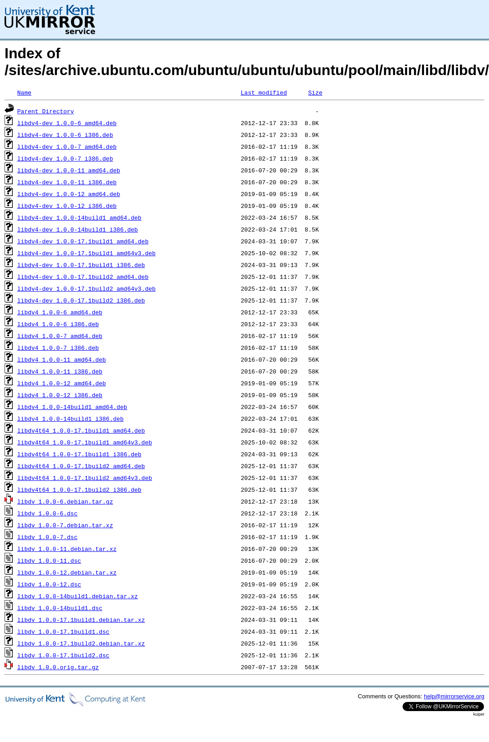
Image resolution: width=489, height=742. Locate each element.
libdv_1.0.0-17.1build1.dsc (63, 631)
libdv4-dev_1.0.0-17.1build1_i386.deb (81, 265)
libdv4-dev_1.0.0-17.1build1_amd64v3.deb (86, 253)
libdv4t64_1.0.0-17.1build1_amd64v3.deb (84, 442)
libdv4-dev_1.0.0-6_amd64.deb (66, 123)
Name (24, 92)
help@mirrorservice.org (454, 696)
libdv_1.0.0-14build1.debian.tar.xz (77, 596)
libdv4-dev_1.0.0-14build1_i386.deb (77, 229)
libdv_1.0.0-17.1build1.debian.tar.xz (81, 620)
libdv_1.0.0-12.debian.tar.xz (66, 572)
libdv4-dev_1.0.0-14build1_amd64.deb (79, 217)
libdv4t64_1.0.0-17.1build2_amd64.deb (81, 466)
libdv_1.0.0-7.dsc (47, 537)
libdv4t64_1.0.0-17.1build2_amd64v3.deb (84, 478)
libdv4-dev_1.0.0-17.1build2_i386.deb (81, 300)
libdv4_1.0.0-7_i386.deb (58, 347)
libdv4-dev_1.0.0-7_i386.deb (65, 158)
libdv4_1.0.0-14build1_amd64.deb (72, 407)
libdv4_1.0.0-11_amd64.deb (61, 359)
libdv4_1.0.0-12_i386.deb (59, 395)
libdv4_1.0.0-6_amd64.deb (59, 312)
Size (315, 92)
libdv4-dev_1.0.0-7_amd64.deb (66, 146)
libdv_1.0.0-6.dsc (47, 513)
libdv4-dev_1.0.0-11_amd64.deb (68, 170)
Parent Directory (45, 111)
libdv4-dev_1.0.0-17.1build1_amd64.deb (83, 241)
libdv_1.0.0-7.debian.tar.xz (65, 525)
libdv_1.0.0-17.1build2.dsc (63, 655)
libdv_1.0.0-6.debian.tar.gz (65, 501)
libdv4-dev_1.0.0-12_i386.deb (66, 206)
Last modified (264, 92)
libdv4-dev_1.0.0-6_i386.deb (65, 135)
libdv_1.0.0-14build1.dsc (59, 608)
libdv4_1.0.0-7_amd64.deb (59, 336)
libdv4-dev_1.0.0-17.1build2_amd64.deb (83, 277)
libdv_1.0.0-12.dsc (49, 584)
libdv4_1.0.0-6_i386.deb (58, 324)
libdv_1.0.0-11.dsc (49, 560)
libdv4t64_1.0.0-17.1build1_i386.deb (79, 454)
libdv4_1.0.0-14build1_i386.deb (70, 418)
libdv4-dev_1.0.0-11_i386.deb (66, 182)
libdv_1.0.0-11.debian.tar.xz (66, 549)
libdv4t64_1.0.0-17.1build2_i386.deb (79, 489)
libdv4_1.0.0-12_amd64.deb (61, 383)
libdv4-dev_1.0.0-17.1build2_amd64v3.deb (86, 288)
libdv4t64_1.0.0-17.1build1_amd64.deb (81, 430)
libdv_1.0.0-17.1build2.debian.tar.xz (81, 643)
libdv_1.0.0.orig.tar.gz (58, 667)
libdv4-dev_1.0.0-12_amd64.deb (68, 194)
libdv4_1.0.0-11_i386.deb (59, 371)
